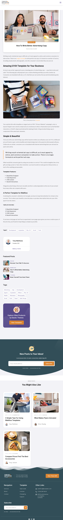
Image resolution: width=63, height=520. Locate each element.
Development (12, 230)
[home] (5, 2)
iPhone (20, 293)
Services (6, 488)
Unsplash (37, 120)
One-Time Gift (52, 476)
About (5, 491)
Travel (16, 298)
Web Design (23, 298)
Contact (6, 494)
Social (34, 230)
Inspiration (21, 230)
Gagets (6, 293)
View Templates (16, 322)
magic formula (21, 58)
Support (22, 496)
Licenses (22, 491)
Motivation (12, 296)
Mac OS (28, 230)
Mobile (6, 296)
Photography (21, 296)
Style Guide (23, 488)
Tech (39, 230)
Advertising (7, 290)
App (13, 290)
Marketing (31, 42)
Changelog (23, 494)
